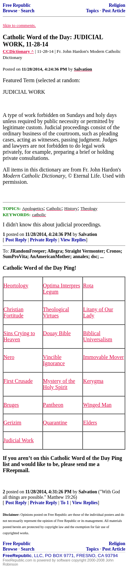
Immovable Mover (103, 357)
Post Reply (16, 239)
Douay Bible (57, 333)
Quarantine (55, 422)
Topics (92, 10)
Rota (88, 285)
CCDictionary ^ (18, 51)
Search (27, 10)
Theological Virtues (56, 312)
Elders (90, 422)
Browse (10, 10)
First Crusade (18, 381)
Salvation (88, 234)
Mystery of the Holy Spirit (59, 384)
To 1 (64, 502)
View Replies (73, 239)
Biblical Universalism (97, 336)
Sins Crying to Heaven (19, 336)
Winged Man (97, 405)
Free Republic (17, 5)
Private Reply (43, 239)
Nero (8, 357)
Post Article (113, 10)
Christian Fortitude (13, 312)
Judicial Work (18, 440)
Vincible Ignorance (54, 360)
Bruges (11, 405)
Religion (117, 5)
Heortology (15, 285)
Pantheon (53, 405)
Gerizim (12, 422)
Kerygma (93, 381)
